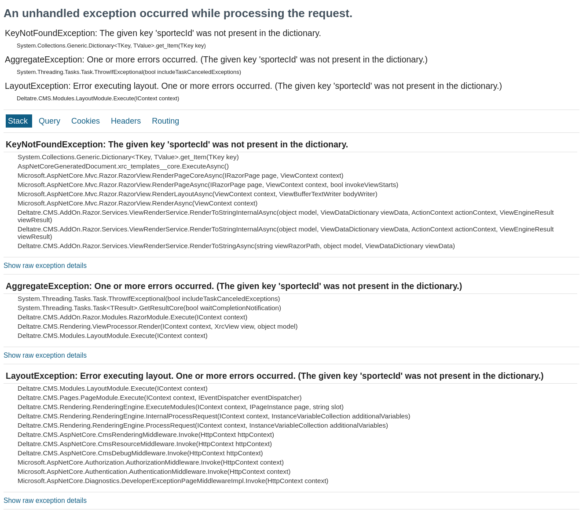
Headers (127, 121)
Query (50, 121)
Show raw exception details (45, 265)
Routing (165, 121)
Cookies (86, 121)
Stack (19, 121)
